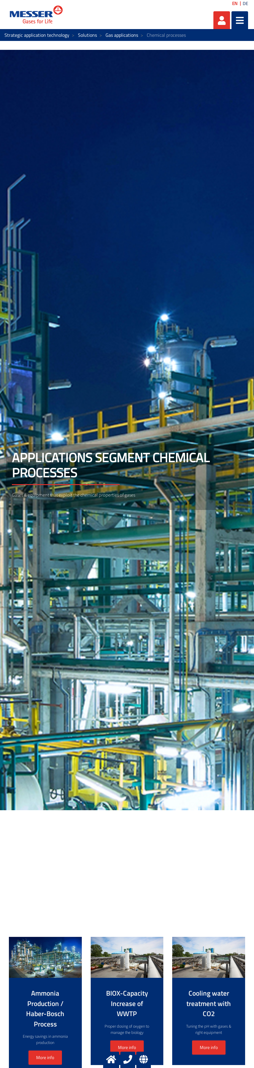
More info (127, 1047)
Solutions (87, 35)
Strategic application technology (36, 35)
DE (245, 3)
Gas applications (122, 35)
